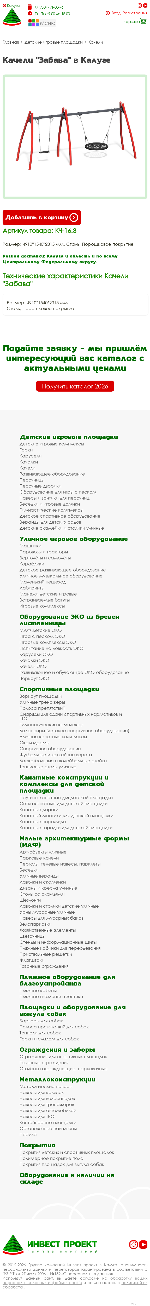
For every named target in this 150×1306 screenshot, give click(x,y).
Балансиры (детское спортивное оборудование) (74, 730)
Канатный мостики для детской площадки (66, 815)
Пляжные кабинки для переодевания (60, 948)
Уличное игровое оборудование (74, 538)
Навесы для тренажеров (47, 1104)
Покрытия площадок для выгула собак (62, 1164)
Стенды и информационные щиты (58, 942)
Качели (95, 42)
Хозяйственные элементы (48, 930)
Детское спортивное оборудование (60, 516)
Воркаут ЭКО (34, 678)
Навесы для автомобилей (48, 1110)
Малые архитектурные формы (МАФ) (74, 841)
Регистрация (135, 13)
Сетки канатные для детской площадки (63, 803)
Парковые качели (39, 858)
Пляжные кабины (38, 990)
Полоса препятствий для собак (54, 1026)
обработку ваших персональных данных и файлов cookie (75, 1280)
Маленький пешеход (43, 582)
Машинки (30, 545)
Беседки (29, 870)
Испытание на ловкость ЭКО (51, 648)
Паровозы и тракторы (44, 551)
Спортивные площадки (59, 689)
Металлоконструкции (57, 1079)
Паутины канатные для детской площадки (66, 797)
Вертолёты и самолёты (45, 557)
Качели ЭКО (33, 666)
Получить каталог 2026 (75, 386)
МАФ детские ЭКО (41, 630)
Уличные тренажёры (42, 702)
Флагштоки (32, 960)
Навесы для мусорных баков (51, 918)
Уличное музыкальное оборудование (61, 576)
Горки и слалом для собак (49, 1038)
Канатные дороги (39, 809)
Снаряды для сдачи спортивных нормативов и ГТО (71, 716)
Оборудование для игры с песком (58, 492)
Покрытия (37, 1145)
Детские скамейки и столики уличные (62, 528)
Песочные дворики (40, 486)
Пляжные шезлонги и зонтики (51, 996)
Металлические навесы (46, 1086)
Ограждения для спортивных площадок (63, 1056)
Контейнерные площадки (48, 1122)
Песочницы (32, 480)
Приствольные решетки (46, 954)
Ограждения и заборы (57, 1049)
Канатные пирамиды (43, 821)
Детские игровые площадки (54, 42)
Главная (11, 42)
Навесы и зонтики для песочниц (54, 498)
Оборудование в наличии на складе (67, 1178)
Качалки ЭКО (34, 660)
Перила (28, 1134)
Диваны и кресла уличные (48, 888)
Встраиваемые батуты (45, 600)
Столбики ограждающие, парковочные (63, 1068)
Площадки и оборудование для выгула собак (73, 1010)
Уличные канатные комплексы (53, 736)
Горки (26, 450)
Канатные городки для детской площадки (66, 827)
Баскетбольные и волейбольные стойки (63, 760)
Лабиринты (32, 588)
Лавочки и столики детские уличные (59, 906)
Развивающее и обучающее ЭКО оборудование (74, 672)
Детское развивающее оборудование (63, 570)
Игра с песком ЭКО (42, 636)
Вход (116, 13)
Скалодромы (34, 742)
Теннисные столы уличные (48, 766)
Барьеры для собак (41, 1020)
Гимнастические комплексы (51, 510)
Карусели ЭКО (36, 654)
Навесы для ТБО (37, 1116)
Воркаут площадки (41, 696)
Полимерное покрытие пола (51, 1158)
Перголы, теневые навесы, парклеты (60, 864)
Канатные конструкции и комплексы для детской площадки (64, 784)
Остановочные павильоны (48, 1128)
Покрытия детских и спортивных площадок (67, 1152)
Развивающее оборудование (52, 474)
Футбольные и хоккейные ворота (56, 754)
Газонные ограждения (44, 966)
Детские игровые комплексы (52, 444)
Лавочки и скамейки (43, 882)
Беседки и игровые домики (50, 504)
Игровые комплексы (42, 606)
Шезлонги (30, 900)
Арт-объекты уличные (43, 852)
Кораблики (32, 564)
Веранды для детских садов (50, 522)
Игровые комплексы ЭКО (48, 642)
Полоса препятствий (42, 708)
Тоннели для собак (40, 1032)
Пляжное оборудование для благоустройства (67, 980)
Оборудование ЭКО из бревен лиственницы (69, 619)
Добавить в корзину (41, 217)
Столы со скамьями (42, 894)
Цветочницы (32, 936)
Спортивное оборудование (50, 748)
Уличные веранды (39, 876)
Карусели (30, 456)
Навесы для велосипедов (47, 1098)
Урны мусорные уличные (47, 912)
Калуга (13, 5)
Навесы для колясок (42, 1092)
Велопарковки (35, 924)
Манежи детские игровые (48, 594)
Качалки (29, 462)
